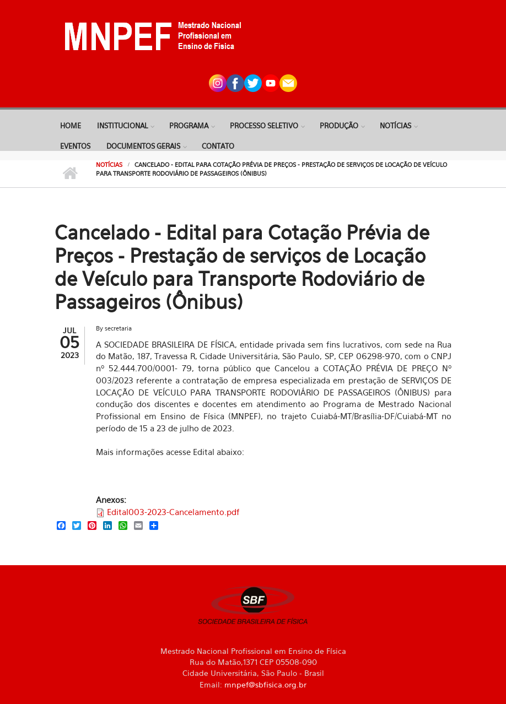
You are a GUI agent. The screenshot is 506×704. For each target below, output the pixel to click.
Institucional (122, 125)
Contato (218, 146)
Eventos (75, 146)
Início (70, 173)
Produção (339, 125)
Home (70, 125)
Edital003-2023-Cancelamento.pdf (173, 512)
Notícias (395, 125)
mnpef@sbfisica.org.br (265, 684)
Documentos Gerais (143, 146)
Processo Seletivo (264, 125)
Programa (188, 125)
